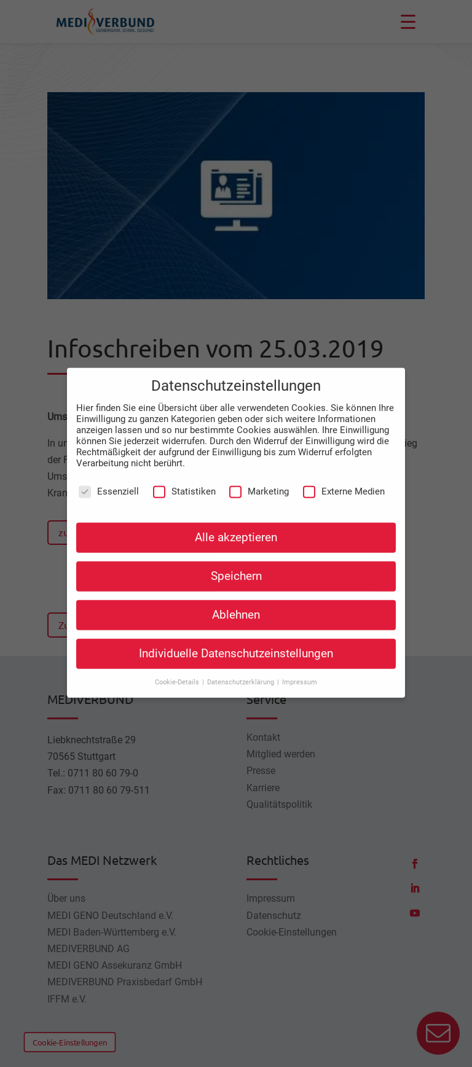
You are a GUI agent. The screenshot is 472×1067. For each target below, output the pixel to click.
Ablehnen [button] (236, 598)
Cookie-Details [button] (178, 666)
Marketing (259, 474)
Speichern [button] (236, 559)
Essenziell (109, 474)
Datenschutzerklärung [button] (241, 666)
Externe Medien (344, 474)
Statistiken (184, 474)
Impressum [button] (299, 666)
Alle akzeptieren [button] (236, 521)
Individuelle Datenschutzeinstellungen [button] (236, 637)
